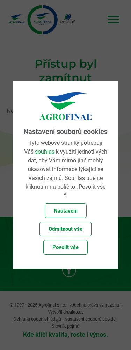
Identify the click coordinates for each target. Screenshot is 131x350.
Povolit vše (65, 247)
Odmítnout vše (65, 229)
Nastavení (66, 211)
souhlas (44, 151)
